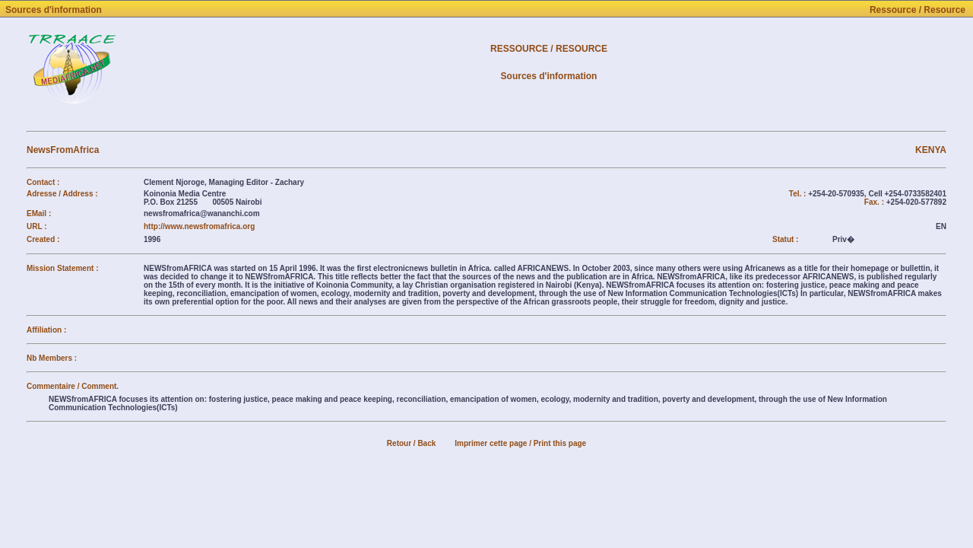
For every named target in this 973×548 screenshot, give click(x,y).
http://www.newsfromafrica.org (199, 226)
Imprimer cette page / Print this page (520, 443)
